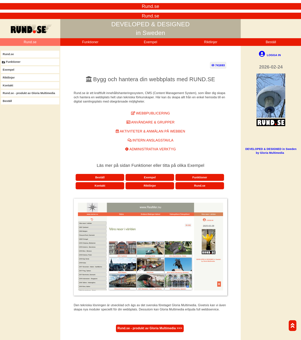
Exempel (150, 42)
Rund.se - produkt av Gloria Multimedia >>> (149, 328)
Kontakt (100, 185)
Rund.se (30, 42)
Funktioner (90, 42)
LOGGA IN (270, 55)
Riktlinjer (210, 42)
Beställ (271, 42)
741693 (218, 65)
